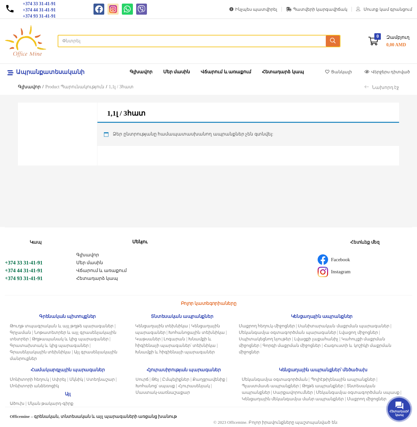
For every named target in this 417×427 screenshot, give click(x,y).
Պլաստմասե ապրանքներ (270, 385)
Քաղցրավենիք (209, 379)
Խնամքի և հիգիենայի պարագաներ (175, 351)
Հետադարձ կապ (283, 71)
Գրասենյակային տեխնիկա (40, 351)
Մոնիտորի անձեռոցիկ (34, 385)
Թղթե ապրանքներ (322, 385)
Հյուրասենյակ (194, 385)
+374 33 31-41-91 (24, 262)
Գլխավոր (141, 71)
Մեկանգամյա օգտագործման (275, 379)
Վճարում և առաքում (226, 71)
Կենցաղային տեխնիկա (161, 325)
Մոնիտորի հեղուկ (29, 379)
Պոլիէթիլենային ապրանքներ (343, 379)
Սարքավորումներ (293, 392)
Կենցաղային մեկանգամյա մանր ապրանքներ (293, 398)
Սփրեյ (59, 379)
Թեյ (155, 379)
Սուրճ (142, 379)
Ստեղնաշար (100, 379)
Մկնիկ (76, 379)
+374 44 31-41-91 (24, 270)
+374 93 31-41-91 (24, 278)
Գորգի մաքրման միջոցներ (292, 345)
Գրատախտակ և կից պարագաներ (49, 345)
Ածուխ (17, 403)
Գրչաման (20, 332)
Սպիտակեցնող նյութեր (265, 338)
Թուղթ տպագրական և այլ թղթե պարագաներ (61, 325)
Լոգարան (174, 338)
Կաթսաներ (148, 338)
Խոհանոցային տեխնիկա (196, 332)
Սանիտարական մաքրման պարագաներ (343, 325)
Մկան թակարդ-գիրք (51, 403)
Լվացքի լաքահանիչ (316, 338)
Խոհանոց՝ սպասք (155, 385)
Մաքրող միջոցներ (366, 398)
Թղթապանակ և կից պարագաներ (70, 338)
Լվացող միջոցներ (358, 332)
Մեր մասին (176, 71)
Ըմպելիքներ (175, 379)
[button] (389, 41)
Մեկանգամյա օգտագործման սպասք (357, 392)
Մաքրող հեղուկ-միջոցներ (267, 325)
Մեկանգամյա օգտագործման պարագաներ (287, 332)
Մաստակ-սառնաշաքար (163, 392)
